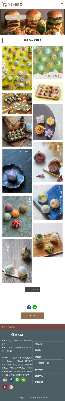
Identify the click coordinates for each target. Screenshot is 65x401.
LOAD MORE (32, 289)
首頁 (3, 327)
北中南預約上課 (42, 363)
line (17, 379)
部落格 (38, 350)
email (4, 379)
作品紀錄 (11, 327)
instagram (11, 386)
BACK (32, 315)
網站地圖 (39, 382)
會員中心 (39, 376)
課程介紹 (48, 344)
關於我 (38, 357)
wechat (23, 379)
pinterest (4, 386)
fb (11, 379)
